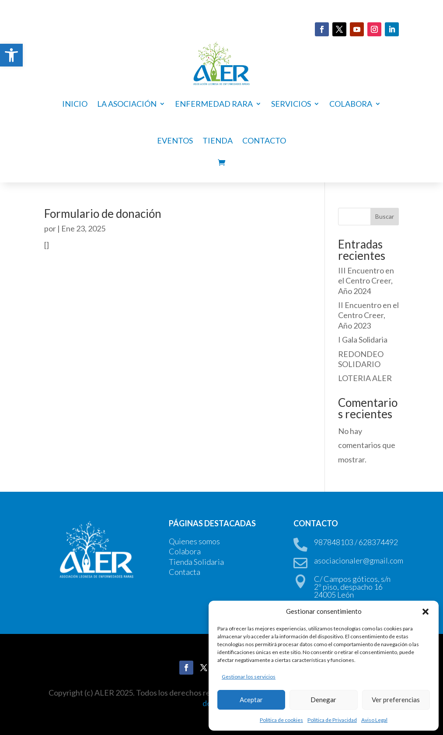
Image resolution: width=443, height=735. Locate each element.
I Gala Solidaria (362, 339)
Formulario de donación (102, 213)
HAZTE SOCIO (142, 30)
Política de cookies (281, 720)
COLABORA (350, 103)
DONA (71, 30)
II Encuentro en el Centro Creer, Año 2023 (368, 315)
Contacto (264, 140)
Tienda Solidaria (196, 562)
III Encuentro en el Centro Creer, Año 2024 (366, 281)
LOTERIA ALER (365, 378)
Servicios (291, 103)
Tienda (217, 140)
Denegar (323, 700)
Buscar (384, 216)
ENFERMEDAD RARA (214, 103)
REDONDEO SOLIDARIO (361, 359)
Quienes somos (194, 541)
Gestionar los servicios (249, 676)
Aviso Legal (374, 720)
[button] (11, 55)
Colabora (185, 551)
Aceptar (251, 700)
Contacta (184, 572)
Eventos (175, 140)
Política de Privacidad (332, 720)
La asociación (127, 103)
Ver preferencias (396, 700)
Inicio (74, 103)
